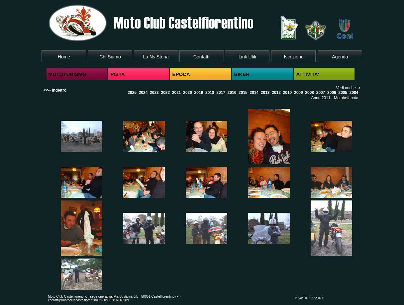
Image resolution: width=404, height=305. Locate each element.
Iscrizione (293, 56)
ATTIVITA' (307, 74)
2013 (265, 92)
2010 (287, 92)
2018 (209, 92)
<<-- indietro (55, 90)
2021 (176, 92)
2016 (232, 92)
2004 (354, 92)
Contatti (201, 56)
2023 (154, 92)
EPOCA (181, 74)
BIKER (242, 74)
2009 (298, 92)
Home (64, 56)
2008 (309, 92)
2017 (220, 92)
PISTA (118, 74)
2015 (243, 92)
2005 (342, 92)
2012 (276, 92)
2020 (187, 92)
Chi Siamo (110, 56)
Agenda (340, 56)
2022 (165, 92)
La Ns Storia (155, 56)
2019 (198, 92)
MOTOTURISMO (67, 74)
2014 (254, 92)
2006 (331, 92)
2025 (132, 92)
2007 (320, 92)
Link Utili (247, 56)
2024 (143, 92)
